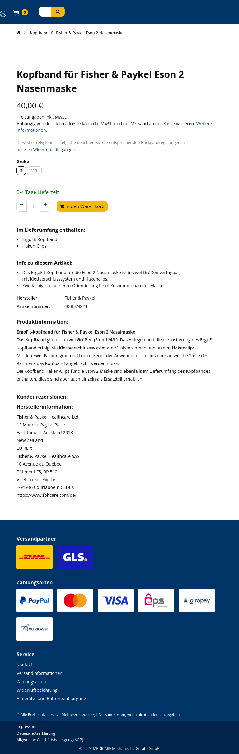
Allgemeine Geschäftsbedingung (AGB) (49, 739)
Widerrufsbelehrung (36, 690)
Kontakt (24, 665)
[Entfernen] (21, 206)
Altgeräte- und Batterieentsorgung (51, 698)
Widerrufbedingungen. (54, 149)
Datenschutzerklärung (35, 733)
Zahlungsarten (31, 682)
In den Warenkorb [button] (82, 206)
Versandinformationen (39, 673)
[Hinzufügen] (45, 206)
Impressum (26, 726)
